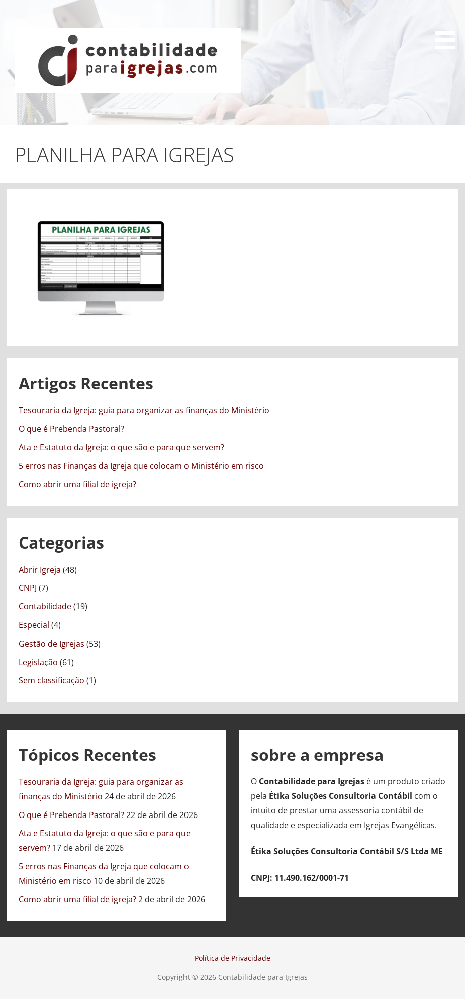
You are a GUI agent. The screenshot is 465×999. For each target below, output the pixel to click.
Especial (34, 624)
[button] (449, 26)
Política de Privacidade (232, 958)
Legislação (38, 662)
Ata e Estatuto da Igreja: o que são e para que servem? (121, 447)
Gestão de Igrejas (51, 643)
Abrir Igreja (40, 569)
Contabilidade (45, 606)
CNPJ (28, 587)
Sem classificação (51, 680)
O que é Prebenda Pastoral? (71, 428)
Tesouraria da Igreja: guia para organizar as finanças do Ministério (144, 410)
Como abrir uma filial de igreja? (77, 484)
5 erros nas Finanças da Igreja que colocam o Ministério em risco (141, 465)
